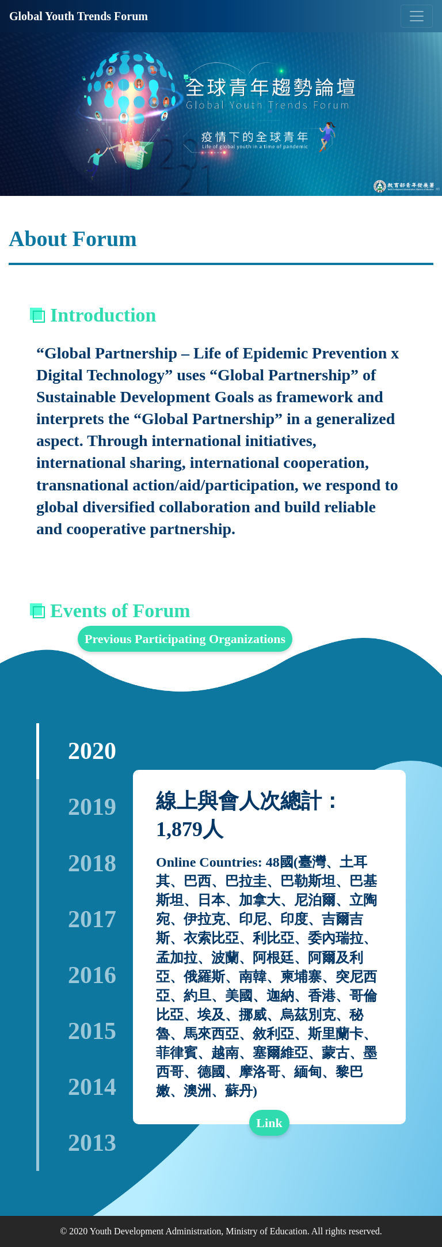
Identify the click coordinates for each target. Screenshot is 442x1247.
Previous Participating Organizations (185, 639)
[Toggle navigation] (417, 16)
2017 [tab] (92, 919)
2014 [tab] (92, 1087)
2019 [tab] (92, 806)
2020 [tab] (92, 751)
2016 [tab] (92, 975)
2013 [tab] (92, 1142)
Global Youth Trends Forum (78, 16)
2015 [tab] (92, 1031)
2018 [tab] (92, 863)
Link (269, 1123)
